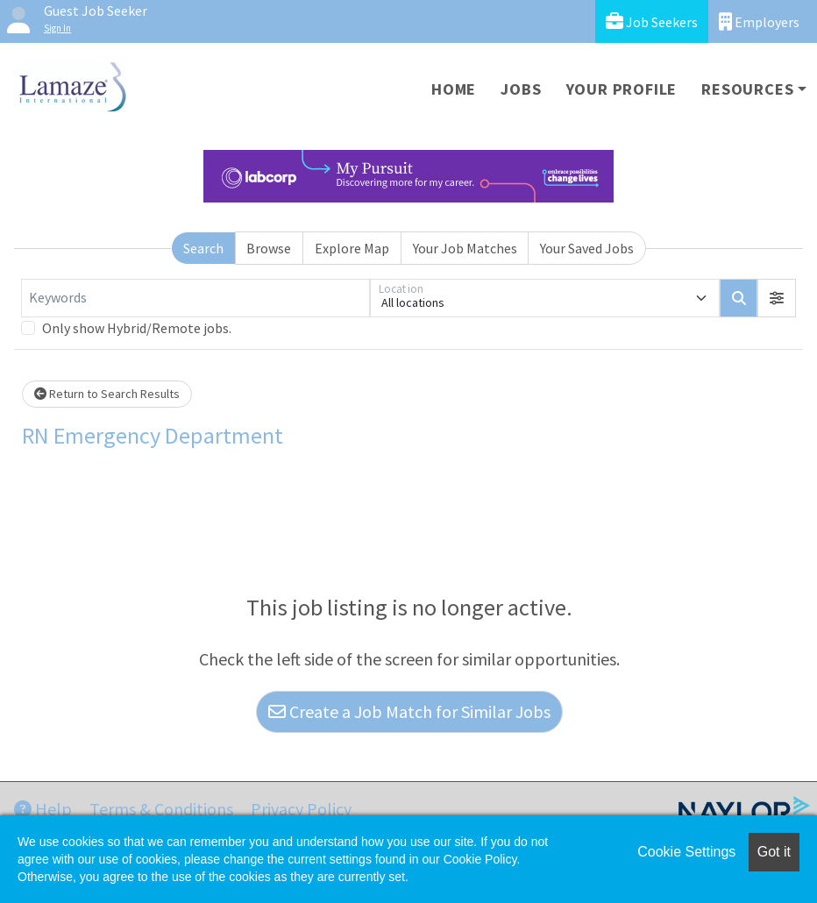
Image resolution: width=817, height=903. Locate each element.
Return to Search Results (107, 394)
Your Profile (622, 89)
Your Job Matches (465, 248)
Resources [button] (747, 89)
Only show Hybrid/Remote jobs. (136, 328)
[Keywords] (195, 298)
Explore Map (352, 248)
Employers (759, 21)
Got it (774, 851)
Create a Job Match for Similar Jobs (409, 711)
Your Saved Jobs (587, 248)
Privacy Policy (301, 809)
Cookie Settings (686, 851)
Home (453, 89)
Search (203, 248)
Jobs (521, 89)
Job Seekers (652, 21)
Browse (268, 248)
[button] (776, 298)
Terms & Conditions (161, 809)
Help (43, 809)
